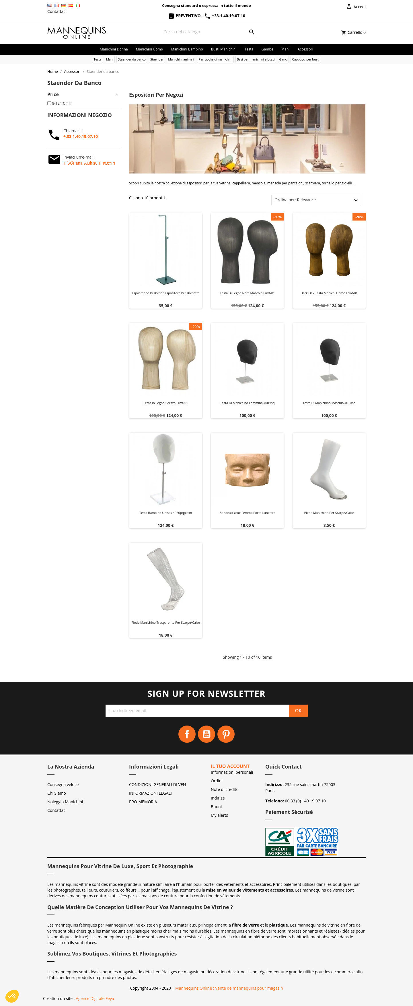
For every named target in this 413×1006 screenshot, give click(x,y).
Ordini (217, 780)
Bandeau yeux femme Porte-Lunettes (247, 512)
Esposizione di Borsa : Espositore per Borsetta (165, 293)
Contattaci (57, 11)
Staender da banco (131, 59)
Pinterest (226, 734)
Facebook (187, 734)
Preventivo (185, 15)
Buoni (216, 806)
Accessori (305, 49)
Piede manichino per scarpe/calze (329, 512)
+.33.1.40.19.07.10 (80, 136)
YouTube (206, 734)
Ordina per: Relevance (295, 199)
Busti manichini (224, 49)
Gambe (267, 49)
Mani (285, 49)
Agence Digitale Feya (95, 998)
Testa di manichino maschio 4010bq (329, 403)
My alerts (219, 815)
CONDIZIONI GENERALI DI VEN (157, 784)
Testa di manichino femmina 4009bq (247, 403)
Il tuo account (230, 766)
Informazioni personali (232, 772)
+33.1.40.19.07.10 (224, 15)
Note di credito (225, 789)
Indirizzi (218, 798)
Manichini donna (114, 49)
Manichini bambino (187, 49)
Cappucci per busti (305, 59)
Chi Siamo (56, 793)
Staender (156, 59)
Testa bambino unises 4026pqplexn (165, 512)
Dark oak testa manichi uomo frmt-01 (329, 293)
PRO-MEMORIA (143, 801)
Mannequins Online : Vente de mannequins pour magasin (229, 988)
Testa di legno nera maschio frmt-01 (247, 293)
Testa (248, 49)
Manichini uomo (149, 49)
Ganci (283, 59)
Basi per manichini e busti (256, 59)
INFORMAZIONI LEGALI (150, 793)
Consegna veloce (63, 784)
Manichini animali (181, 59)
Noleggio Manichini (65, 801)
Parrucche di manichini (215, 59)
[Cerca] (209, 31)
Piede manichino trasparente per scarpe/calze (165, 622)
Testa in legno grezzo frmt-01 (165, 403)
